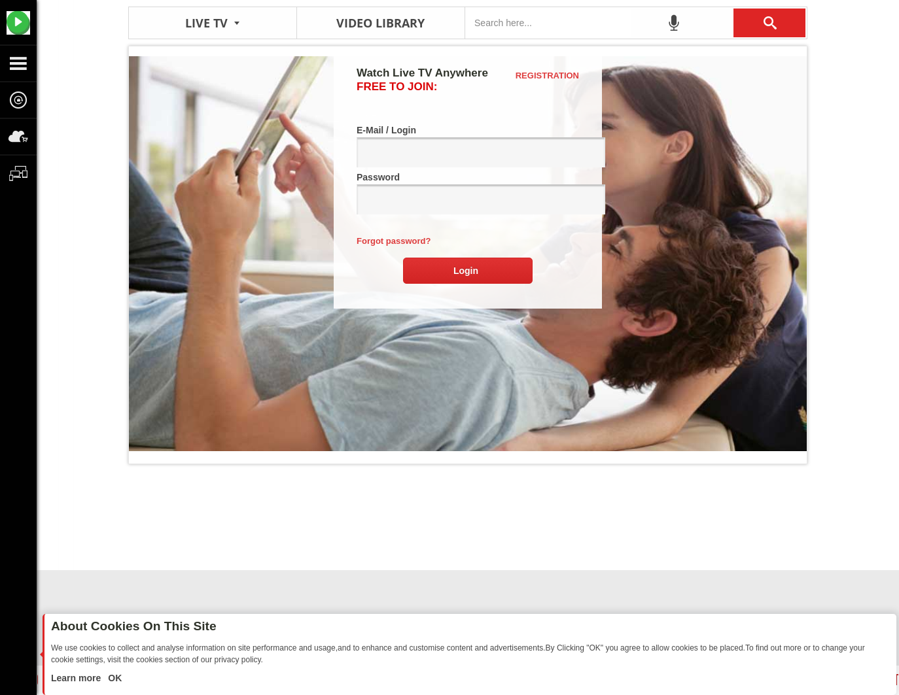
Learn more (77, 678)
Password (468, 193)
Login (465, 270)
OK (113, 678)
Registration (547, 75)
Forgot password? (394, 241)
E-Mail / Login (468, 146)
